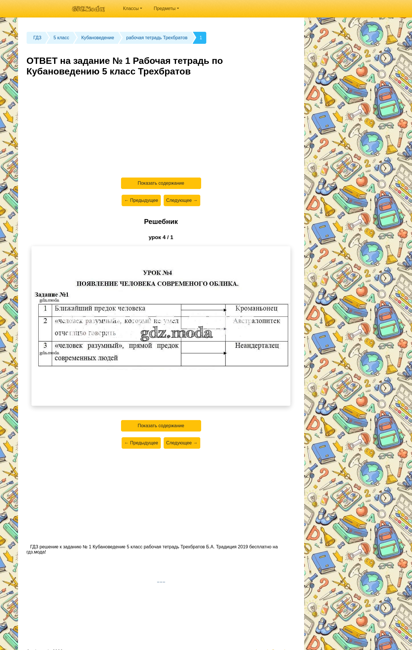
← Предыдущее (141, 200)
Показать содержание (161, 183)
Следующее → (182, 200)
